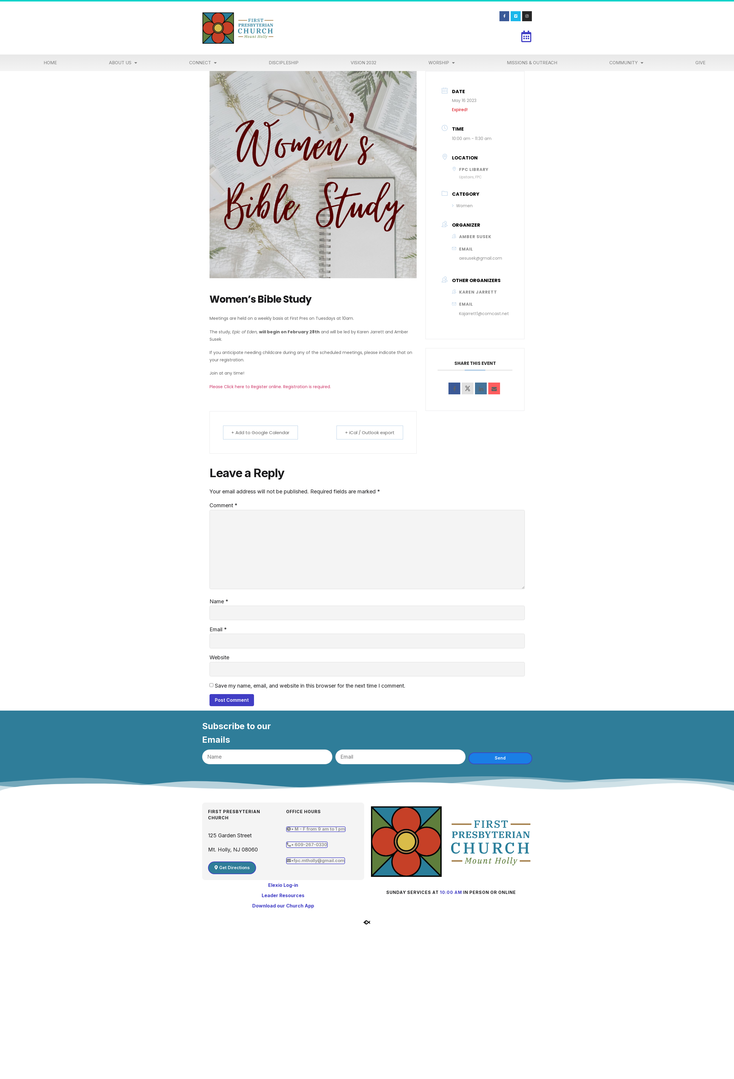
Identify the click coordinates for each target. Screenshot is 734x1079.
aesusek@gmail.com (480, 258)
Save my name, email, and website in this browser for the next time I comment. (310, 686)
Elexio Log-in (283, 885)
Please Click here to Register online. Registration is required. (271, 387)
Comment (223, 505)
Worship (441, 63)
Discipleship (283, 62)
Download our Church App (283, 906)
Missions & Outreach (532, 62)
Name (219, 601)
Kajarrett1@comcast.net (484, 314)
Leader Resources (283, 895)
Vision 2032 (363, 62)
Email (218, 629)
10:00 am (451, 892)
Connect (203, 63)
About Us (123, 63)
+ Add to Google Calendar (261, 432)
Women (462, 206)
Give (700, 62)
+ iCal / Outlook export (370, 432)
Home (50, 62)
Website (219, 658)
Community (626, 63)
